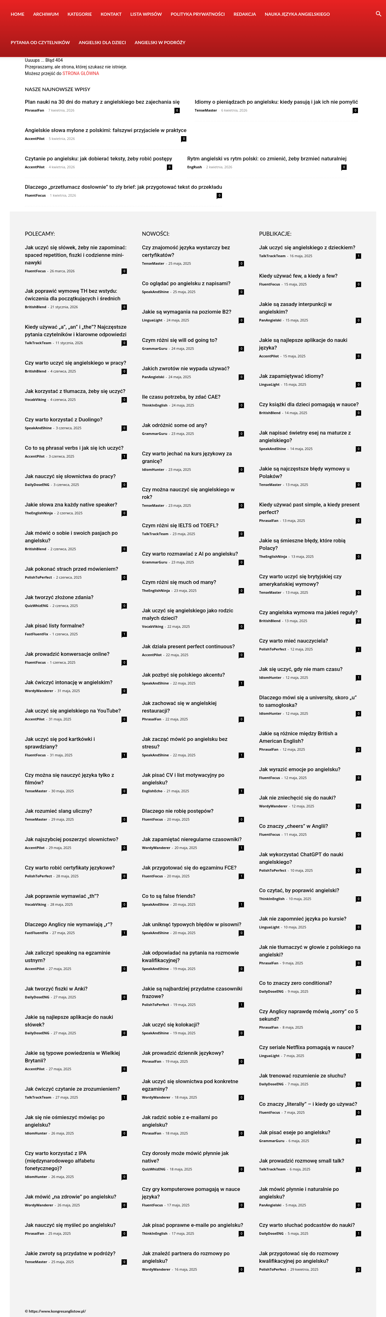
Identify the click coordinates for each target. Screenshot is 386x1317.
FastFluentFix (36, 634)
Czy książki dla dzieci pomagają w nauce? (309, 404)
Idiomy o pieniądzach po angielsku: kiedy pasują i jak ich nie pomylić (276, 102)
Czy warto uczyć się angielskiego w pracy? (75, 363)
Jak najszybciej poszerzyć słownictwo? (71, 839)
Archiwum (46, 14)
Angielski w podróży (160, 42)
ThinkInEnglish (154, 405)
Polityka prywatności (198, 14)
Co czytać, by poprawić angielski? (299, 890)
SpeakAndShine (38, 427)
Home (17, 14)
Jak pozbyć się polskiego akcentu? (183, 675)
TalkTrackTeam (38, 342)
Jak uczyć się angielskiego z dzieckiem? (307, 247)
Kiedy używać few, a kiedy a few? (298, 276)
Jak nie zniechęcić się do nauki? (297, 797)
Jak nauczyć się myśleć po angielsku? (70, 1225)
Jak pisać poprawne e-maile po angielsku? (192, 1225)
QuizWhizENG (36, 605)
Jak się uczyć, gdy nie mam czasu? (301, 669)
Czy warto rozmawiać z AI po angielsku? (190, 554)
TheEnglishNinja (39, 513)
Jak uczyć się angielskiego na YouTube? (73, 711)
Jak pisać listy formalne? (54, 625)
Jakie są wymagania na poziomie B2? (186, 312)
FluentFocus (35, 195)
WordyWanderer (39, 690)
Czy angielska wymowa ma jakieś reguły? (308, 612)
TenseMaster (206, 110)
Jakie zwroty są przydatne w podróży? (70, 1253)
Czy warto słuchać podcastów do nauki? (307, 1225)
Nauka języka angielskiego (297, 14)
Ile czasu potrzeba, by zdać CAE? (181, 397)
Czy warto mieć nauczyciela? (293, 641)
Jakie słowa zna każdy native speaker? (71, 504)
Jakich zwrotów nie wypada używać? (186, 368)
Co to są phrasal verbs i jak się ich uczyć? (74, 448)
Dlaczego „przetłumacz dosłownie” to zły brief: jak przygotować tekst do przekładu (123, 187)
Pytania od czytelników (40, 42)
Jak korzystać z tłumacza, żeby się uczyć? (75, 391)
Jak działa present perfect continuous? (188, 646)
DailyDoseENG (37, 484)
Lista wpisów (146, 14)
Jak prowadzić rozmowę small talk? (301, 1161)
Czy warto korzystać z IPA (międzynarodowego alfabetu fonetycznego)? (60, 1160)
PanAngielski (153, 376)
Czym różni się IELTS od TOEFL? (180, 525)
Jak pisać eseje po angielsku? (294, 1132)
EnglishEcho (152, 790)
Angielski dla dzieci (102, 42)
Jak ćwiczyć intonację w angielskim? (68, 682)
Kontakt (111, 14)
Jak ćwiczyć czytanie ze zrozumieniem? (72, 1089)
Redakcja (245, 14)
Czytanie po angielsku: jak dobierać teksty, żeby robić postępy (98, 158)
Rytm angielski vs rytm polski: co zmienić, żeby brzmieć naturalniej (267, 158)
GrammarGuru (154, 348)
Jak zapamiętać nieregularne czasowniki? (191, 839)
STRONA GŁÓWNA (81, 73)
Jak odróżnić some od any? (174, 425)
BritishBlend (35, 306)
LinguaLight (152, 320)
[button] (378, 15)
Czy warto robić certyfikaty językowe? (70, 867)
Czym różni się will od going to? (179, 340)
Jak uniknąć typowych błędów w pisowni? (191, 924)
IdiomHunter (36, 1133)
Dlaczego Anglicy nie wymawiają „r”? (68, 924)
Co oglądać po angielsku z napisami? (186, 283)
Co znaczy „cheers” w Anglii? (293, 826)
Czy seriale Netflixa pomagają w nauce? (306, 1047)
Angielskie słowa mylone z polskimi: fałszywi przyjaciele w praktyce (105, 130)
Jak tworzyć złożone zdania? (59, 597)
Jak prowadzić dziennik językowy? (183, 1053)
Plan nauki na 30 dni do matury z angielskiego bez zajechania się (102, 102)
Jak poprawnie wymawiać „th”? (62, 896)
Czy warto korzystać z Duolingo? (63, 419)
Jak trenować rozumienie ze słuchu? (302, 1075)
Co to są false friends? (169, 896)
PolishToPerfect (38, 577)
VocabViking (35, 399)
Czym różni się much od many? (179, 582)
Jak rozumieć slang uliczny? (58, 811)
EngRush (194, 167)
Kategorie (80, 14)
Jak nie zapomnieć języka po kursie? (302, 919)
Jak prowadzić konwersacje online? (67, 654)
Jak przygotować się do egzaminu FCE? (189, 867)
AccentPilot (35, 138)
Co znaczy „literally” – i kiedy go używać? (308, 1104)
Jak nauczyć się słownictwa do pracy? (70, 476)
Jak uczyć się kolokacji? (171, 1024)
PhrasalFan (34, 110)
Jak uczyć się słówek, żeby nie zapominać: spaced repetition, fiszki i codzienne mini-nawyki (76, 255)
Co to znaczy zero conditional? (295, 983)
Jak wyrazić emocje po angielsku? (299, 769)
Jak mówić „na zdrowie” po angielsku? (70, 1196)
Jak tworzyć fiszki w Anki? (56, 988)
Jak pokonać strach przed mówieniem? (71, 569)
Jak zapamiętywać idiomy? (291, 376)
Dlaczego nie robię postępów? (177, 811)
